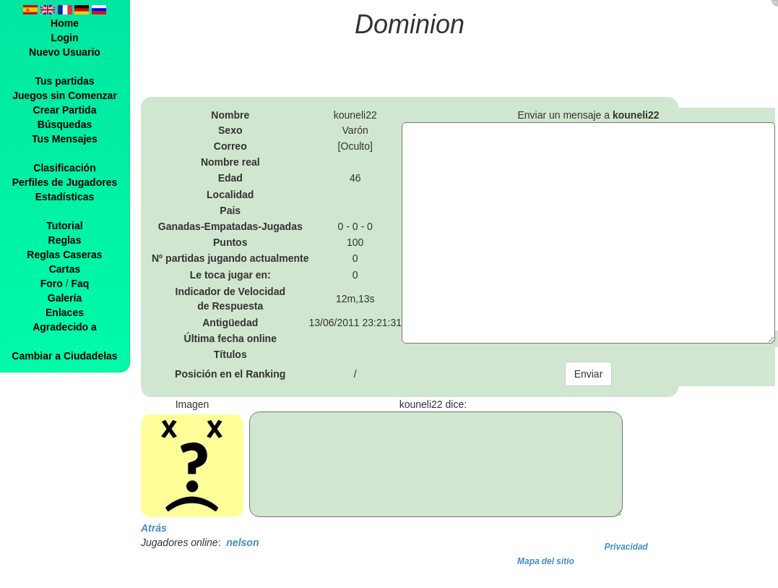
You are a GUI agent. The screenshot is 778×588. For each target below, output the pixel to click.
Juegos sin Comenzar (64, 95)
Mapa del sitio (545, 561)
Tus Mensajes (65, 139)
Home (65, 23)
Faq (80, 283)
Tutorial (64, 225)
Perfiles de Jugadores (65, 182)
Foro (51, 283)
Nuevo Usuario (64, 52)
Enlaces (65, 312)
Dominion (409, 24)
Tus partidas (64, 81)
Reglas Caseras (64, 254)
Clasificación (64, 168)
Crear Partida (65, 110)
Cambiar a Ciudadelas (64, 356)
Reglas (65, 240)
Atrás (154, 528)
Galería (65, 298)
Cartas (65, 269)
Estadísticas (65, 197)
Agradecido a (65, 327)
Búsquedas (65, 124)
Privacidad (626, 547)
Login (64, 37)
